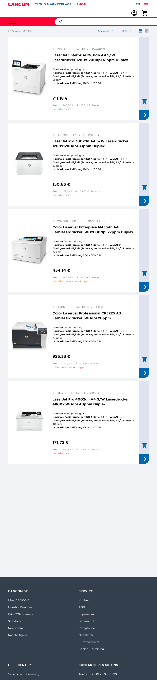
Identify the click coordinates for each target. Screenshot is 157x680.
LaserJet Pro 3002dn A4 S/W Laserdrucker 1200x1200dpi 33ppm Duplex (90, 143)
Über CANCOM (18, 600)
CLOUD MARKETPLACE (53, 4)
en (138, 4)
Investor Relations (20, 607)
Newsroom (15, 628)
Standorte (14, 621)
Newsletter (86, 635)
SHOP (81, 4)
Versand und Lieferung (23, 674)
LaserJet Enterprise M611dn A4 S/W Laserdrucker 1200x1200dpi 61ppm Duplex (90, 57)
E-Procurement (89, 642)
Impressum (86, 614)
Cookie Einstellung (91, 649)
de (146, 4)
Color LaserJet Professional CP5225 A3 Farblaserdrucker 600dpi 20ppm (86, 315)
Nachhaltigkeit (18, 635)
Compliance (87, 628)
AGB (82, 607)
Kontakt (84, 600)
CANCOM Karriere (20, 614)
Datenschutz (87, 621)
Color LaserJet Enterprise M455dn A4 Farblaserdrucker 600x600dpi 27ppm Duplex (92, 229)
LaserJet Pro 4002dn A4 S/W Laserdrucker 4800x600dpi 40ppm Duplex (90, 401)
